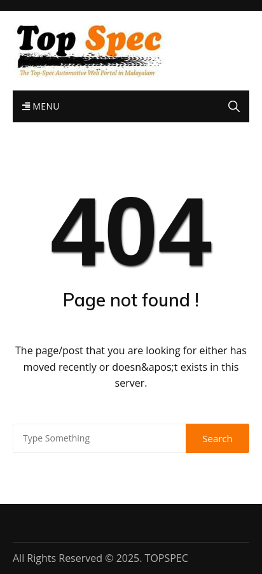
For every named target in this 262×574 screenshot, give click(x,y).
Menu (41, 106)
